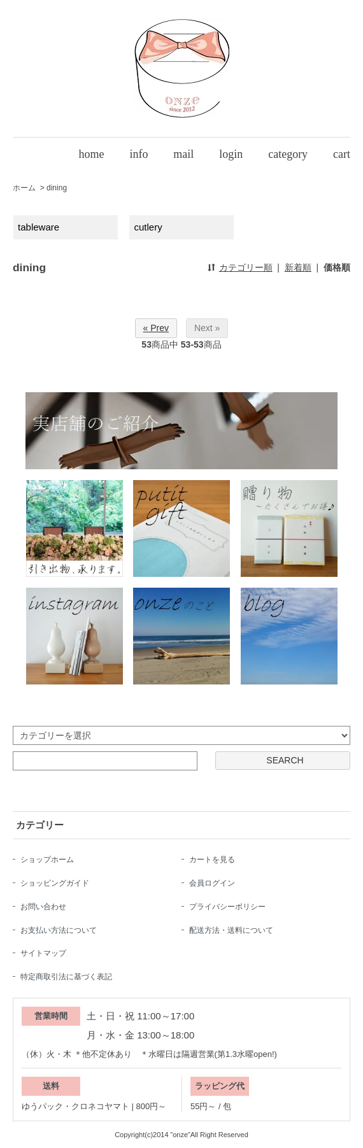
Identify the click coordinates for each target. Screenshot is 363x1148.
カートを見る (212, 859)
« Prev (156, 328)
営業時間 (51, 1016)
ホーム (24, 187)
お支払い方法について (58, 930)
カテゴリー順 (246, 267)
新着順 (298, 267)
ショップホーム (47, 859)
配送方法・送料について (231, 930)
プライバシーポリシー (227, 906)
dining (56, 187)
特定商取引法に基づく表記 (66, 976)
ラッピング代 (220, 1086)
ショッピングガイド (54, 883)
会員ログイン (212, 883)
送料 (51, 1086)
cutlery (148, 227)
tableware (38, 227)
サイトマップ (43, 953)
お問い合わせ (43, 906)
